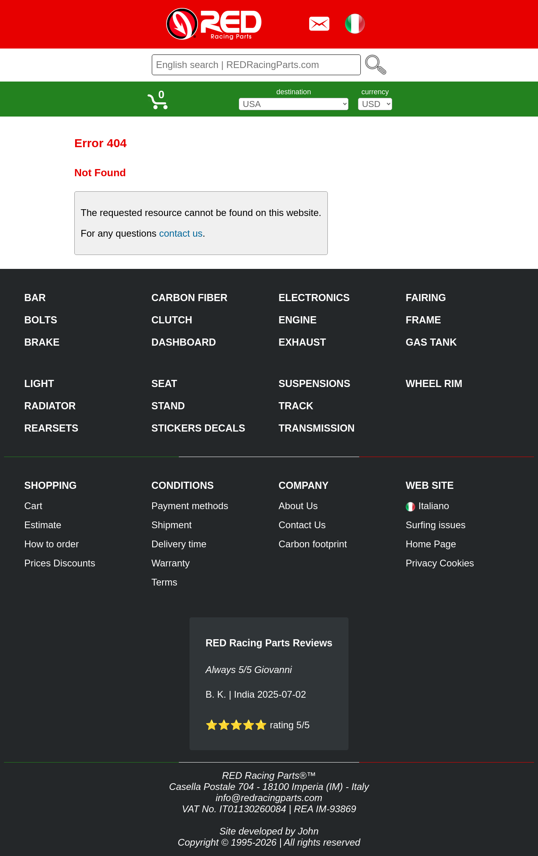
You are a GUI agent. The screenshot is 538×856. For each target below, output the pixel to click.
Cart (33, 505)
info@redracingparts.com (269, 797)
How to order (51, 544)
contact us (180, 233)
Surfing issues (436, 524)
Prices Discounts (59, 563)
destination (294, 92)
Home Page (431, 544)
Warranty (170, 563)
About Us (298, 505)
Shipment (171, 524)
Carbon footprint (313, 544)
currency (375, 92)
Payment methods (189, 505)
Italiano (433, 505)
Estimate (42, 524)
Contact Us (302, 524)
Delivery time (179, 544)
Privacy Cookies (440, 563)
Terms (164, 582)
